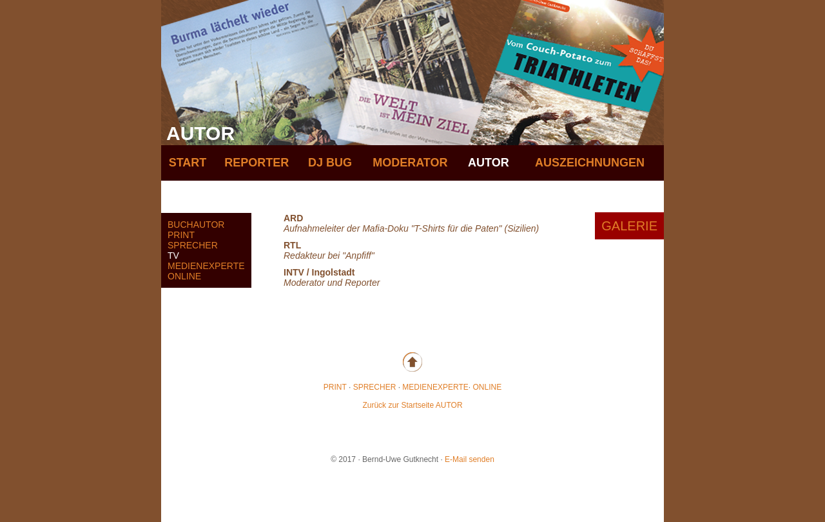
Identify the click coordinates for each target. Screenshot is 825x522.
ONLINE (184, 276)
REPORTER (256, 162)
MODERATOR (410, 162)
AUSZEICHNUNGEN (590, 162)
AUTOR (488, 162)
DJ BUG (330, 162)
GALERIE (629, 226)
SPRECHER (193, 245)
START (188, 162)
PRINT (181, 235)
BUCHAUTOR (196, 224)
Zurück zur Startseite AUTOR (412, 405)
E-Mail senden (469, 459)
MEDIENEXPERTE (206, 266)
